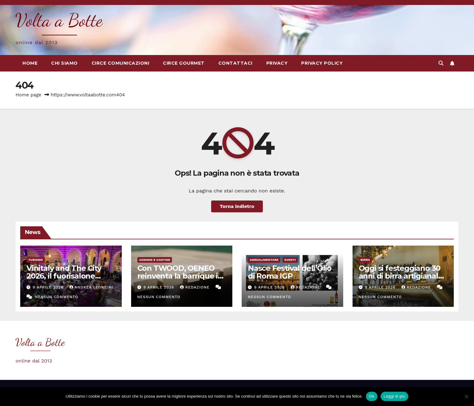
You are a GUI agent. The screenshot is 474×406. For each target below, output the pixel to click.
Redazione (195, 287)
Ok (371, 396)
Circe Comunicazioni (120, 63)
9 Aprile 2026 (49, 287)
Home (29, 63)
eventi (290, 259)
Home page (28, 95)
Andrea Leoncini (91, 287)
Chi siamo (64, 63)
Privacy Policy (322, 63)
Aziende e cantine (154, 259)
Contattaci (235, 63)
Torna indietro (237, 206)
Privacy (277, 63)
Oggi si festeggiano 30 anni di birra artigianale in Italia (401, 276)
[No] (466, 396)
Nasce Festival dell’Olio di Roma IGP (289, 272)
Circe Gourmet (184, 63)
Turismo (35, 259)
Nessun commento (56, 297)
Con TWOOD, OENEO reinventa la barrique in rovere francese (180, 276)
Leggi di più (394, 396)
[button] (440, 63)
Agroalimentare (264, 259)
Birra (365, 259)
